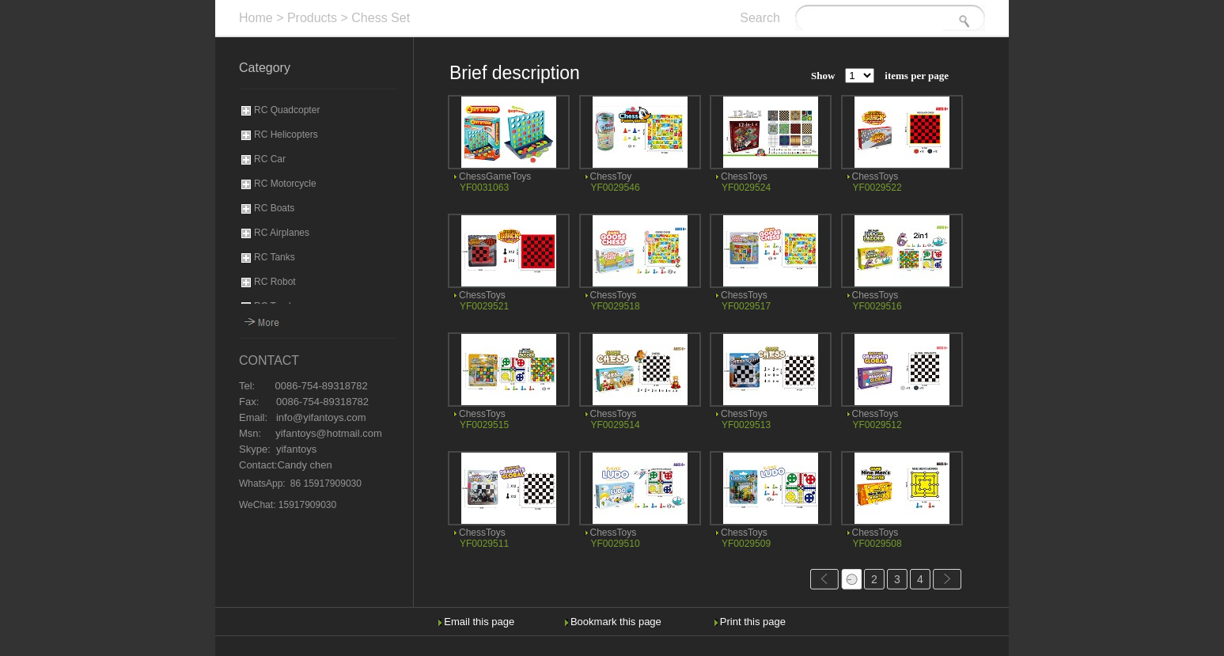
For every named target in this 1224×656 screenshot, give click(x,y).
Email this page (479, 622)
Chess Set (380, 18)
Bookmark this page (615, 622)
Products (312, 18)
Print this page (753, 622)
